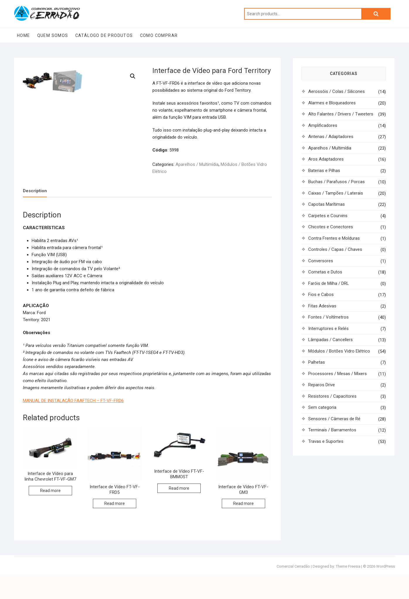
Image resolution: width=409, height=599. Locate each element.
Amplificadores (322, 125)
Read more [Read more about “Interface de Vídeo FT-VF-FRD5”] (114, 527)
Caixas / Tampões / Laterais (335, 193)
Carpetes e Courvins (327, 215)
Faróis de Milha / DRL (328, 283)
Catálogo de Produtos (104, 35)
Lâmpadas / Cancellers (330, 339)
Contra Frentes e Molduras (334, 238)
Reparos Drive (321, 384)
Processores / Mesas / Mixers (337, 373)
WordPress (385, 590)
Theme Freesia (348, 590)
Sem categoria (322, 407)
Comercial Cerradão (293, 590)
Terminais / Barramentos (332, 430)
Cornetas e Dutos (325, 272)
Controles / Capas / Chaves (335, 249)
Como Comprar (159, 35)
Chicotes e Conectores (330, 226)
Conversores (320, 260)
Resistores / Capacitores (332, 396)
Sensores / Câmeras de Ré (334, 418)
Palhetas (316, 362)
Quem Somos (52, 35)
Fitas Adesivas (322, 306)
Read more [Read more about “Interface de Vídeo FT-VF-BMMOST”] (179, 512)
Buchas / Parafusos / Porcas (336, 181)
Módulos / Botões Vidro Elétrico (339, 351)
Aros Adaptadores (326, 159)
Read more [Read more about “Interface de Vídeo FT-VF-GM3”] (243, 527)
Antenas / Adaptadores (330, 136)
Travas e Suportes (325, 441)
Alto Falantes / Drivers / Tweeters (340, 114)
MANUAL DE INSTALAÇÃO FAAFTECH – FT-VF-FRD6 (73, 424)
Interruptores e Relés (328, 328)
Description (35, 215)
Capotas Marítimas (326, 204)
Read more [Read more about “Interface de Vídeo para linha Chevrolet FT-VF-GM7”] (50, 514)
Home (23, 35)
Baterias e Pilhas (324, 170)
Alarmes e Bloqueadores (332, 102)
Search (376, 14)
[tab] (35, 215)
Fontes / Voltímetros (328, 317)
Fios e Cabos (321, 294)
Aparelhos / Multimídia (197, 164)
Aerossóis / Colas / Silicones (336, 91)
